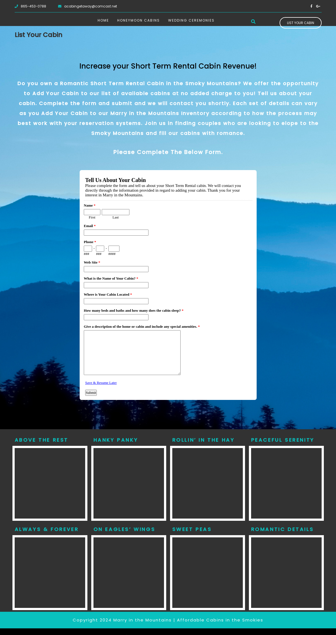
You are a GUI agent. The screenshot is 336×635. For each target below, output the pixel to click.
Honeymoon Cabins (138, 20)
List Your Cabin (300, 22)
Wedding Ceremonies (191, 20)
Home (103, 20)
